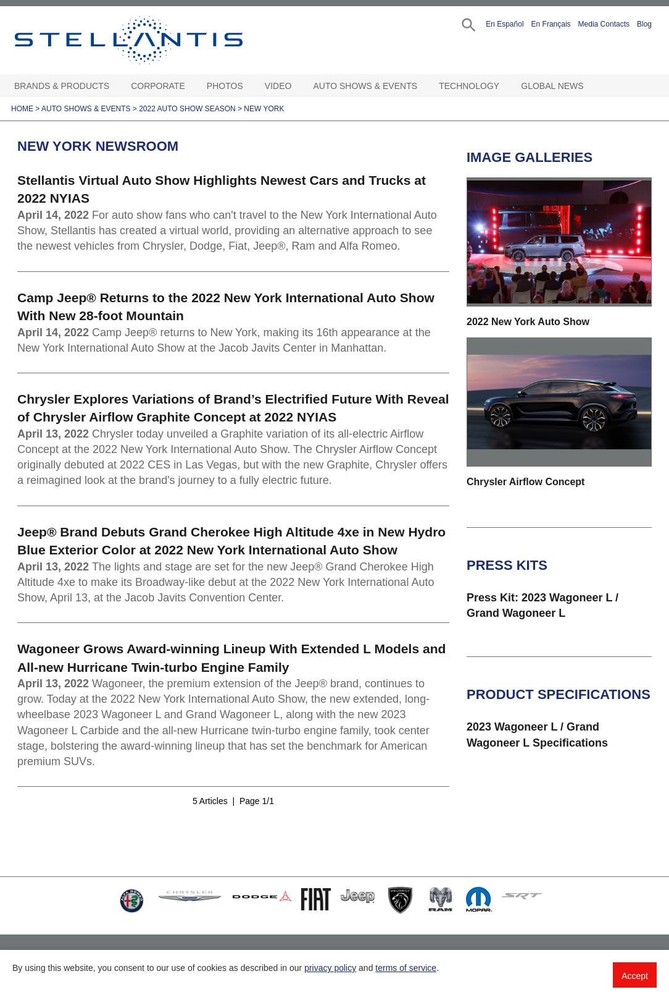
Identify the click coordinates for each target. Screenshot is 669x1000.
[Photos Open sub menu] (249, 86)
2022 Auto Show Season (187, 108)
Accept (634, 976)
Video (278, 86)
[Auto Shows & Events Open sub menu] (423, 86)
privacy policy (330, 968)
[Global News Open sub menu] (590, 86)
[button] (467, 24)
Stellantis (154, 40)
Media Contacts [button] (604, 24)
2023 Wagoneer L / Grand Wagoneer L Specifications (537, 734)
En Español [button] (504, 24)
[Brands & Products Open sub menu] (115, 86)
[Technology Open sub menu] (505, 86)
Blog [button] (644, 24)
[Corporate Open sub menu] (191, 86)
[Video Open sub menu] (297, 86)
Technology (469, 86)
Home (22, 108)
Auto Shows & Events (366, 86)
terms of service (405, 968)
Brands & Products (61, 86)
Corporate (158, 86)
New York (264, 108)
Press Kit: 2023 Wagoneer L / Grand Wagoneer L (542, 605)
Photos (225, 86)
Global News (552, 86)
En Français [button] (551, 24)
